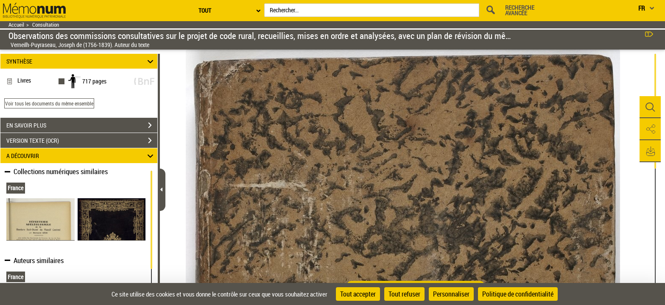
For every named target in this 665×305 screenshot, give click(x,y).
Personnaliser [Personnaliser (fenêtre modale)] (451, 294)
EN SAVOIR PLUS (81, 125)
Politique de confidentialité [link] (517, 294)
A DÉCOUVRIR (81, 155)
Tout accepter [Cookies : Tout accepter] (358, 294)
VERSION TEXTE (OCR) (81, 141)
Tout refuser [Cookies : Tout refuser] (404, 294)
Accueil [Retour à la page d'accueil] (16, 24)
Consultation (45, 24)
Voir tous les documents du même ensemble (49, 103)
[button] (650, 107)
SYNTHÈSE (81, 61)
